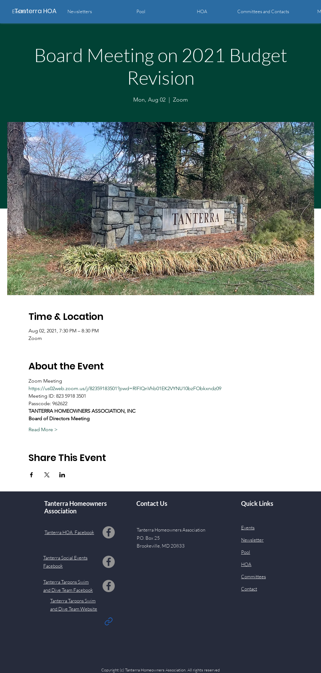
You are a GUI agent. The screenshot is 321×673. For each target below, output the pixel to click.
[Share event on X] (47, 474)
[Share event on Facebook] (31, 474)
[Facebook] (109, 532)
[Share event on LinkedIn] (62, 474)
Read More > (43, 429)
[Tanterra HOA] (42, 10)
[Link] (108, 621)
